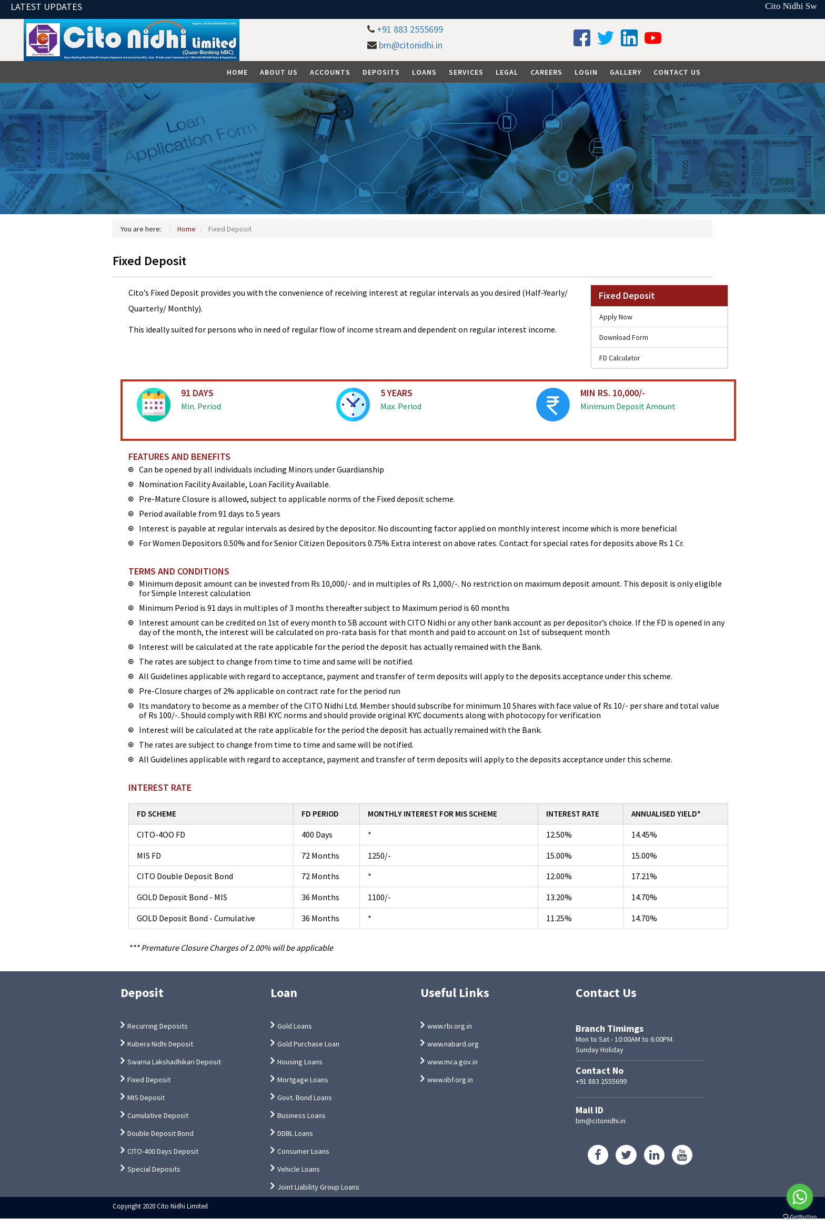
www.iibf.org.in (450, 1079)
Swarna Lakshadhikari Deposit (174, 1061)
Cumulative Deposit (157, 1115)
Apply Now (615, 316)
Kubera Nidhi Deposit (160, 1044)
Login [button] (586, 72)
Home (237, 72)
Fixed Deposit (627, 295)
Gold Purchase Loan (308, 1044)
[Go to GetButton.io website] (800, 1217)
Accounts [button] (330, 72)
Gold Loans (294, 1026)
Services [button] (466, 72)
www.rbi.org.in (449, 1026)
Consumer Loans (303, 1151)
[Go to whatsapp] (800, 1197)
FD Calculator (619, 358)
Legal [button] (507, 72)
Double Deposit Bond (160, 1133)
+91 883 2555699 (410, 29)
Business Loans (301, 1115)
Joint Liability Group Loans (318, 1187)
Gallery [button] (625, 72)
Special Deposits (153, 1169)
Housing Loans (300, 1061)
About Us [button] (279, 72)
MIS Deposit (146, 1097)
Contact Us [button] (677, 72)
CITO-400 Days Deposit (162, 1151)
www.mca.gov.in (452, 1061)
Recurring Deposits (157, 1026)
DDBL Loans (295, 1133)
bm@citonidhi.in (410, 45)
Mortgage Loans (302, 1079)
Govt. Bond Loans (304, 1097)
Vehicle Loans (298, 1169)
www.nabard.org (453, 1044)
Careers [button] (546, 72)
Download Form (623, 337)
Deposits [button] (381, 72)
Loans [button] (424, 72)
